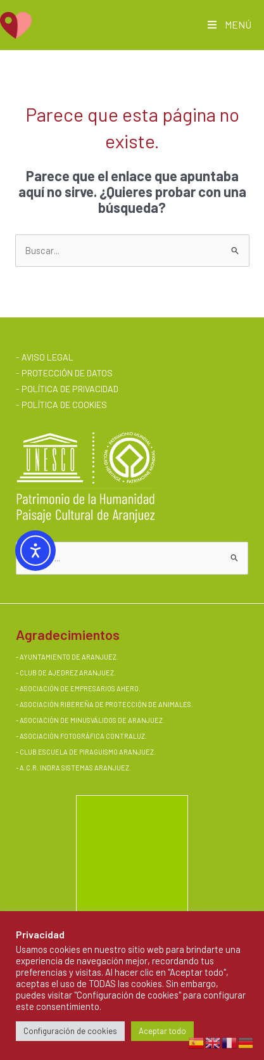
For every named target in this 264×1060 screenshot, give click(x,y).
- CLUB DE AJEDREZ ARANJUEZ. (66, 672)
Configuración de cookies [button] (70, 1031)
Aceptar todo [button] (162, 1031)
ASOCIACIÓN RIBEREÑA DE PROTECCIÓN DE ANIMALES (105, 704)
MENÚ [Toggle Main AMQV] (228, 24)
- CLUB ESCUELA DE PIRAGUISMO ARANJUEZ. (86, 752)
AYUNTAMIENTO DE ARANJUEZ (68, 657)
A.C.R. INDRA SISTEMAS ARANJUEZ (74, 767)
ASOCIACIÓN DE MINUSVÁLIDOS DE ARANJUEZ (91, 720)
